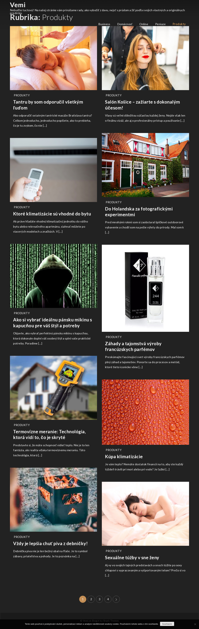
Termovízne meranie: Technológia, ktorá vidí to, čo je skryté (49, 434)
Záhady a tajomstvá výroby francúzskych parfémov (133, 346)
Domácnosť (124, 24)
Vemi (17, 5)
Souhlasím (167, 624)
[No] (195, 624)
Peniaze (160, 24)
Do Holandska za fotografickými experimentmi (139, 211)
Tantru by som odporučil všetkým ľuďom (48, 104)
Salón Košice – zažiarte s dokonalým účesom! (142, 104)
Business (104, 24)
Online (143, 24)
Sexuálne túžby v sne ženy (132, 557)
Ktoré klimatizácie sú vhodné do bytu (52, 213)
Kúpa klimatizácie (124, 456)
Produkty (179, 24)
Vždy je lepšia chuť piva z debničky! (50, 543)
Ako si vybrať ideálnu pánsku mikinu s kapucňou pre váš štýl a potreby (52, 322)
